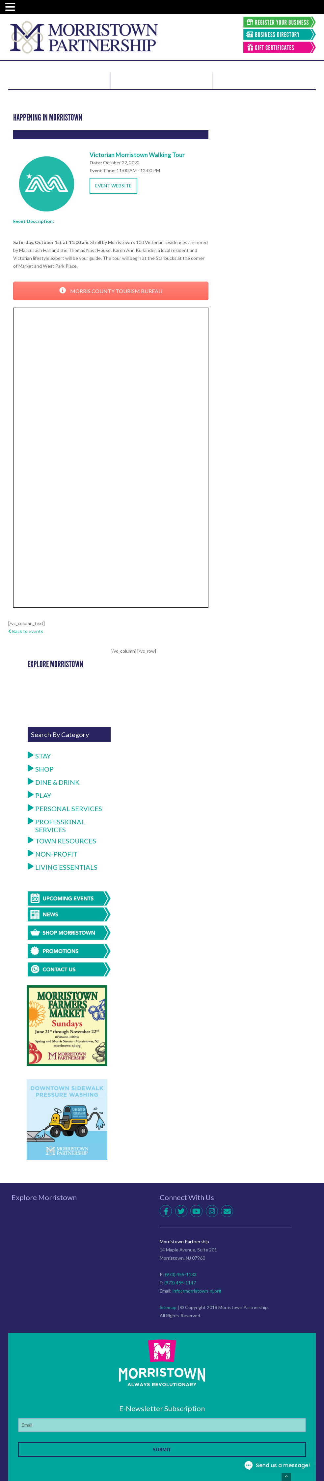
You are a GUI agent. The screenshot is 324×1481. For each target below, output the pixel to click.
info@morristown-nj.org (197, 1291)
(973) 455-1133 (181, 1274)
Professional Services (56, 826)
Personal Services (65, 808)
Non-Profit (52, 854)
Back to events (25, 631)
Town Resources (62, 841)
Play (39, 795)
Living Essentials (62, 867)
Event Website (113, 185)
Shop (41, 769)
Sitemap (168, 1307)
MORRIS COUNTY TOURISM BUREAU (110, 291)
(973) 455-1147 (180, 1282)
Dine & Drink (54, 782)
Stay (39, 756)
